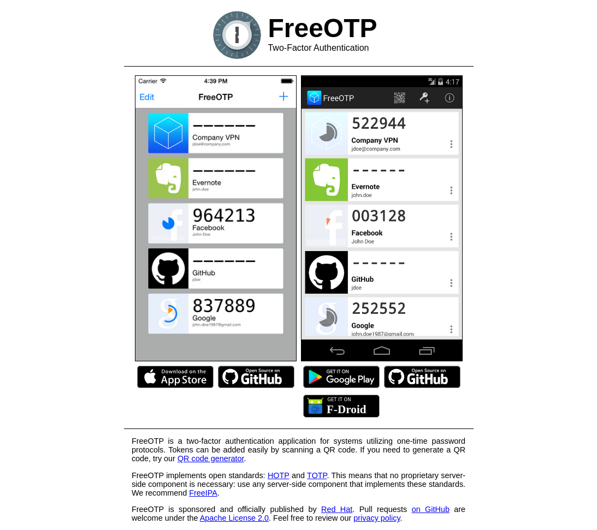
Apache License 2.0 (234, 518)
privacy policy (376, 518)
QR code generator (211, 458)
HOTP (278, 475)
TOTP (317, 475)
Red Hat (336, 509)
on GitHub (431, 509)
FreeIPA (203, 493)
